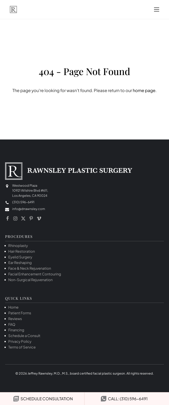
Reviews (15, 318)
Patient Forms (19, 313)
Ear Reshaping (20, 262)
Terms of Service (22, 347)
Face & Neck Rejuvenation (29, 268)
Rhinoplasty (18, 245)
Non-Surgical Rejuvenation (30, 279)
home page (144, 90)
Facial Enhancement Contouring (34, 274)
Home (13, 307)
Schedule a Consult (24, 335)
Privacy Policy (20, 341)
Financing (16, 330)
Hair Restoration (21, 251)
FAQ (11, 324)
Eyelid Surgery (20, 257)
